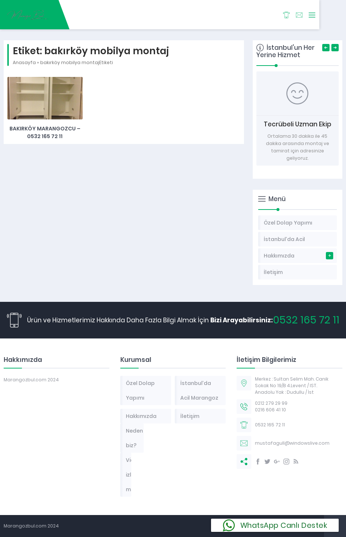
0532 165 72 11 (306, 320)
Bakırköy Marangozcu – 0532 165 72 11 (45, 132)
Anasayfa (24, 62)
